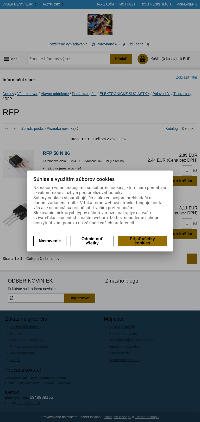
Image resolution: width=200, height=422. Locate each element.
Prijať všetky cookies (142, 241)
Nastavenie (50, 241)
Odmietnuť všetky (92, 241)
